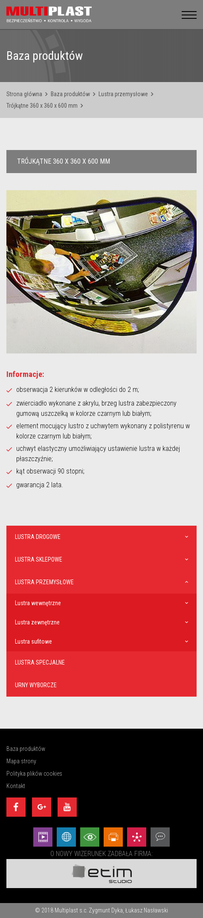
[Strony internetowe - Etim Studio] (66, 837)
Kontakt (15, 786)
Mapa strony (21, 761)
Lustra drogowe (38, 536)
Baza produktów (70, 94)
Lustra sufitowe (33, 641)
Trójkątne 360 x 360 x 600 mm (42, 105)
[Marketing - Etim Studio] (136, 837)
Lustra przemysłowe (123, 94)
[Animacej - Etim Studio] (42, 837)
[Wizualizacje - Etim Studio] (89, 837)
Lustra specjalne (40, 662)
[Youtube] (67, 807)
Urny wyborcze (36, 685)
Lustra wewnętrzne (38, 603)
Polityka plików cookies (34, 773)
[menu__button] (189, 14)
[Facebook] (16, 807)
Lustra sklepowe (38, 559)
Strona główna (24, 94)
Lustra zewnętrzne (37, 622)
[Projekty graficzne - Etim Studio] (113, 837)
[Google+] (41, 807)
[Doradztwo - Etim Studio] (160, 837)
